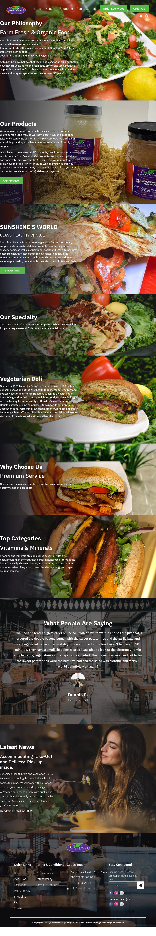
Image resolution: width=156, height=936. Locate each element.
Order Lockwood (114, 8)
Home (37, 8)
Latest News (17, 748)
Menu (49, 8)
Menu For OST (23, 892)
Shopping (66, 8)
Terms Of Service (46, 886)
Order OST (140, 8)
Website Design (93, 923)
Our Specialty (18, 318)
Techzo (120, 923)
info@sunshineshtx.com (86, 889)
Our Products (18, 123)
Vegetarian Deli (21, 380)
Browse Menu (14, 271)
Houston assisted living (13, 406)
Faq (79, 8)
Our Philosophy (21, 23)
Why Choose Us (21, 468)
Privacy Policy (44, 874)
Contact (91, 8)
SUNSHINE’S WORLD (29, 227)
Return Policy (44, 880)
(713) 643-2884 (81, 884)
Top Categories (20, 539)
